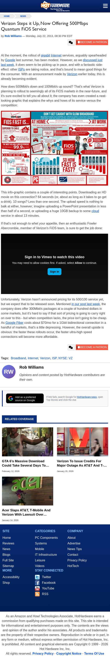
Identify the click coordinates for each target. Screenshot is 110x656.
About (71, 537)
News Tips (74, 549)
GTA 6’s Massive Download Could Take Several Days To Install (24, 463)
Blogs (6, 554)
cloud (95, 211)
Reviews (8, 543)
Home (7, 537)
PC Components (46, 537)
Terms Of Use (94, 653)
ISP (54, 358)
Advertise (73, 543)
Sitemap (8, 566)
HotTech (73, 566)
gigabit (45, 55)
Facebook (49, 582)
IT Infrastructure (46, 554)
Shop (6, 582)
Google (10, 60)
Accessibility (11, 577)
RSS (45, 594)
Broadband (18, 358)
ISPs (21, 69)
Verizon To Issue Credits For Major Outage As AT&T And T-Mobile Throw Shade (80, 463)
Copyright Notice (68, 653)
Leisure (40, 560)
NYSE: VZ (65, 358)
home (7, 16)
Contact (72, 554)
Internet (56, 55)
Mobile (39, 549)
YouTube (48, 588)
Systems (41, 543)
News (23, 16)
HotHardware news (87, 397)
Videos (40, 566)
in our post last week (86, 304)
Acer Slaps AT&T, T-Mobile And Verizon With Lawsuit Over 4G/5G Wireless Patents (26, 512)
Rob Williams (31, 367)
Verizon (72, 74)
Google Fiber (14, 322)
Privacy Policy (77, 560)
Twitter (46, 577)
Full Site (8, 560)
